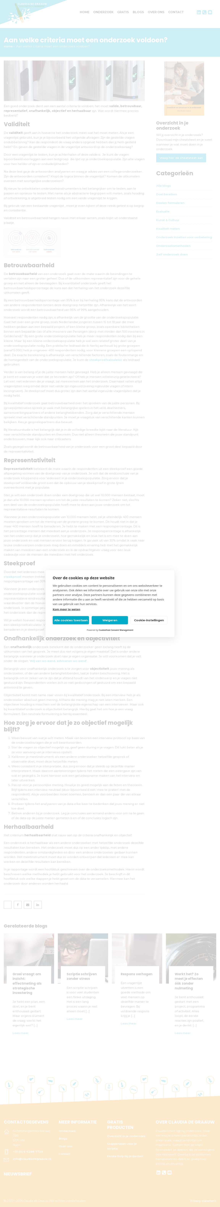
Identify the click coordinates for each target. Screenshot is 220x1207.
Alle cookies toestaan (71, 620)
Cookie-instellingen (149, 620)
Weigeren (109, 620)
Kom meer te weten (66, 609)
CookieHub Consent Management (116, 630)
